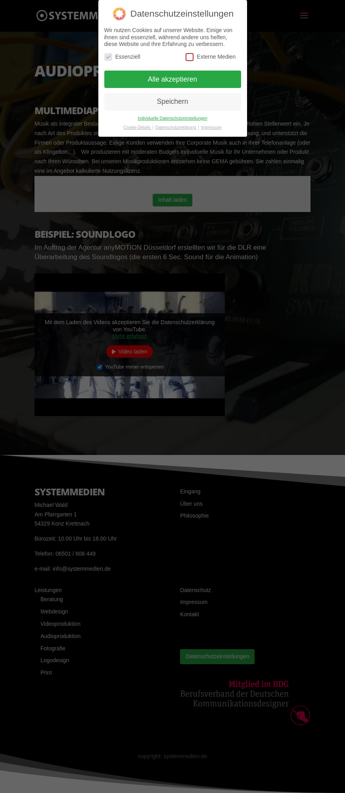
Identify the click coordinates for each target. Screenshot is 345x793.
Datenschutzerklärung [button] (176, 127)
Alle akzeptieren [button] (172, 79)
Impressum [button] (211, 127)
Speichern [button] (172, 101)
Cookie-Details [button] (137, 127)
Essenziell (122, 57)
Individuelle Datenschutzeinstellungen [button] (172, 118)
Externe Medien (211, 57)
